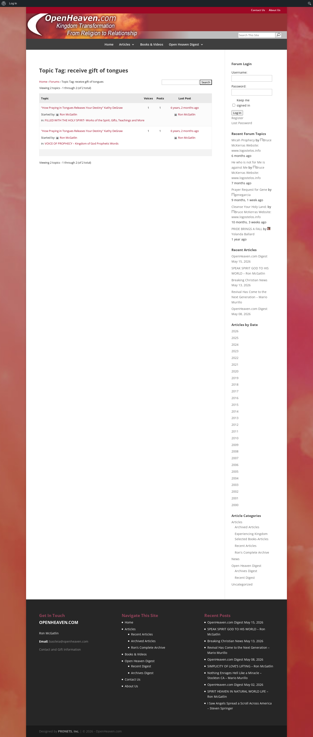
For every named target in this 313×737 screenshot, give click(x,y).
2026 (234, 331)
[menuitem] (4, 3)
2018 (234, 384)
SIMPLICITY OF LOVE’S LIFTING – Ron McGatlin (240, 666)
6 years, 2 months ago (185, 108)
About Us (274, 10)
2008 (234, 451)
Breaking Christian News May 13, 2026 (235, 641)
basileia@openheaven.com (68, 641)
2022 (234, 358)
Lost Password (241, 123)
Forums (54, 82)
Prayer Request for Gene (249, 190)
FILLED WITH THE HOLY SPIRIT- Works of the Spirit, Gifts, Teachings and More (94, 120)
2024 (234, 344)
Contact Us (258, 10)
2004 (234, 478)
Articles (124, 44)
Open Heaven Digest (184, 44)
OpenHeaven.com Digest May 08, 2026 (235, 659)
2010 (234, 438)
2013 (234, 418)
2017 (234, 391)
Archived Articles (247, 527)
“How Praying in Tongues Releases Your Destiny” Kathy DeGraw (82, 108)
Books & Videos (151, 44)
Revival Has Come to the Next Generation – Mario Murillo (249, 297)
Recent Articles (245, 546)
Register (237, 118)
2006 (234, 465)
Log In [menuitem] (13, 3)
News (235, 559)
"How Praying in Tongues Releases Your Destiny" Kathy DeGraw (82, 131)
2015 (234, 405)
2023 (234, 351)
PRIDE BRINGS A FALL (246, 229)
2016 (234, 398)
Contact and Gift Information (60, 649)
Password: (238, 86)
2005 (234, 471)
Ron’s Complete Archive (148, 647)
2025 (234, 338)
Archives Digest (246, 571)
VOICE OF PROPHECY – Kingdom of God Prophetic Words (81, 143)
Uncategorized (242, 584)
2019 (234, 378)
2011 (234, 431)
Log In (237, 113)
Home (109, 44)
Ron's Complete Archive (252, 552)
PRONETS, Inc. (68, 731)
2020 (234, 371)
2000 (234, 505)
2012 (234, 425)
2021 (234, 364)
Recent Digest (245, 578)
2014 (234, 411)
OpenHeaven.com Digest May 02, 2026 (235, 685)
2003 (234, 485)
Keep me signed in (243, 102)
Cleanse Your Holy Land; (249, 207)
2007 (234, 458)
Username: (239, 72)
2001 (234, 498)
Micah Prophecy (243, 140)
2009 (234, 445)
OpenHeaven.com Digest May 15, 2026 (235, 622)
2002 (234, 491)
